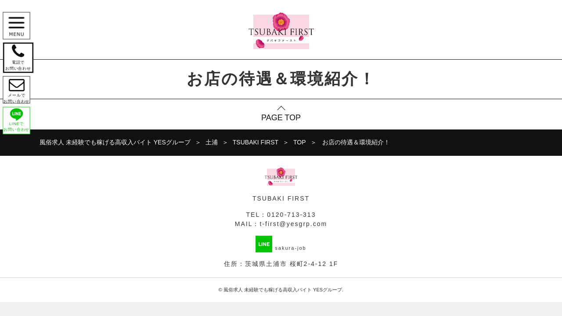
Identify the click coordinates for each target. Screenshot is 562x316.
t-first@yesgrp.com (294, 223)
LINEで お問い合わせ (18, 127)
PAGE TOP (281, 117)
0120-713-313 (291, 214)
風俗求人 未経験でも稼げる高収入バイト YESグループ (282, 289)
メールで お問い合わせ (18, 94)
